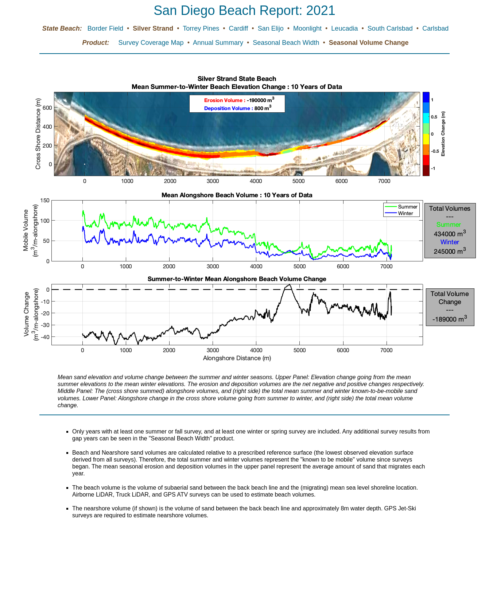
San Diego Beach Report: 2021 (244, 10)
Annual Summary (219, 42)
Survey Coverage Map (152, 42)
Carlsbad (435, 28)
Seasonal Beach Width (287, 42)
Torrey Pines (202, 28)
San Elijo (272, 28)
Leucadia (345, 28)
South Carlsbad (391, 28)
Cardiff (239, 28)
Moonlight (308, 28)
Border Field (106, 28)
